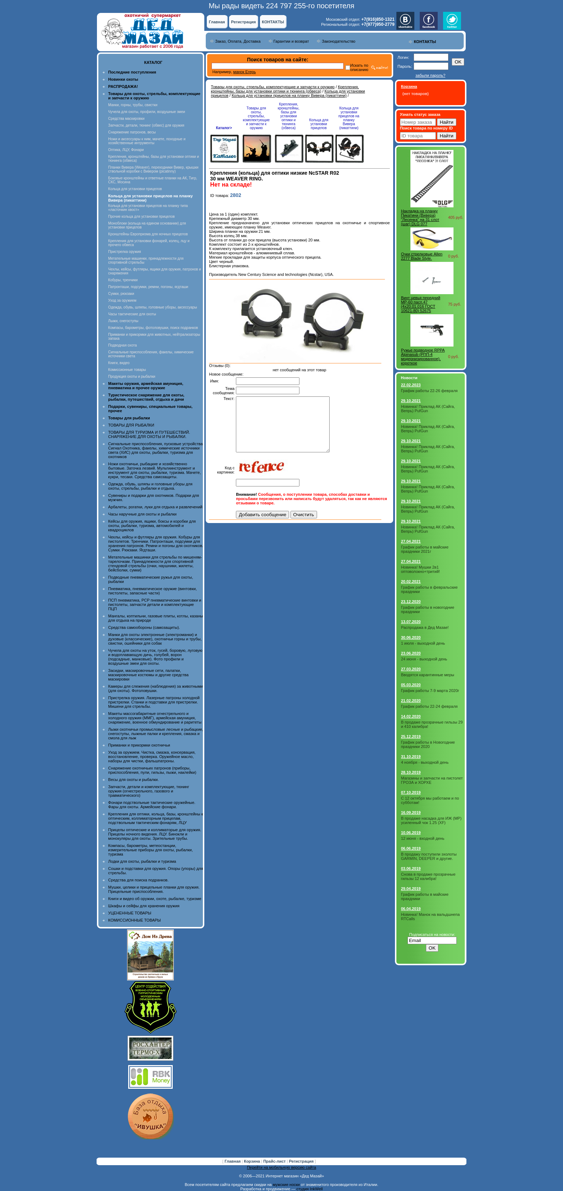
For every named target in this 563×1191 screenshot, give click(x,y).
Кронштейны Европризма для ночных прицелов (148, 234)
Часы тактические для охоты (132, 314)
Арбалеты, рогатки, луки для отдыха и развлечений (155, 507)
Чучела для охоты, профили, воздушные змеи (146, 112)
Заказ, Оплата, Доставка (237, 41)
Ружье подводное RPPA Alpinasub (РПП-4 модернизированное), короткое (423, 356)
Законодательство (338, 41)
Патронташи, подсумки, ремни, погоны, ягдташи (148, 287)
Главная (217, 22)
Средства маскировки (126, 119)
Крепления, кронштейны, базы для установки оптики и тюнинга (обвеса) (285, 89)
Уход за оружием (122, 300)
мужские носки (286, 1184)
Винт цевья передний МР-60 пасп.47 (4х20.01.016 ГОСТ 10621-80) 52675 (420, 304)
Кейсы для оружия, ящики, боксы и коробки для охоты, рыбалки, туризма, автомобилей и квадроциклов (152, 525)
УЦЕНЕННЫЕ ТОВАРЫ (129, 913)
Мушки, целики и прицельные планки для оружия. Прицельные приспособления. (154, 889)
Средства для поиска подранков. (138, 880)
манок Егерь (244, 72)
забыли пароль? (430, 75)
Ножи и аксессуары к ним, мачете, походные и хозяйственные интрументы (146, 141)
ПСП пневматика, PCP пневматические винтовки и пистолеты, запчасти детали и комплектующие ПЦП (154, 604)
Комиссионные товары (127, 370)
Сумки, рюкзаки (121, 294)
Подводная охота (122, 345)
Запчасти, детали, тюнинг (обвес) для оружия (146, 125)
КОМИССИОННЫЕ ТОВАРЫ (134, 920)
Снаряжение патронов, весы (131, 132)
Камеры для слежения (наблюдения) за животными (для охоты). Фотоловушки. (155, 688)
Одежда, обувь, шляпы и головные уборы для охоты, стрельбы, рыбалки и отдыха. (150, 486)
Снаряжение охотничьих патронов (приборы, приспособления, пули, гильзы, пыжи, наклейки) (152, 770)
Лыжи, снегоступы (123, 321)
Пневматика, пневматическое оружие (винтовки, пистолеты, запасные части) (152, 591)
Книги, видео (119, 363)
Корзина (252, 1161)
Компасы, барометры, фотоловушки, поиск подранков (153, 328)
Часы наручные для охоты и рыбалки (142, 514)
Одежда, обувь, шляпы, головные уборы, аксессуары (152, 307)
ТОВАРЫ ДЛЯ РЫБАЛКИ (131, 425)
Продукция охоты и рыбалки (131, 376)
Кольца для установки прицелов (135, 189)
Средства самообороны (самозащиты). (144, 627)
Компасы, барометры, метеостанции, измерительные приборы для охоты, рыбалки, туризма (150, 849)
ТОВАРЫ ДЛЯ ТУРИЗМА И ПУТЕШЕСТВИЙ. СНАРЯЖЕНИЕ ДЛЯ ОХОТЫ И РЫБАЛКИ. (149, 434)
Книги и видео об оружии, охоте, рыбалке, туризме (154, 898)
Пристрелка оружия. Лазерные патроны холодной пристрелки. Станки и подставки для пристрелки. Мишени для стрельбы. (154, 702)
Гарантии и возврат (291, 41)
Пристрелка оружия (124, 252)
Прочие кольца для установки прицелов (141, 216)
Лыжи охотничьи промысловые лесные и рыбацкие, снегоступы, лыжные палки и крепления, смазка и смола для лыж (155, 733)
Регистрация (243, 22)
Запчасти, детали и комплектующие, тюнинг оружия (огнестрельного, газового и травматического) (148, 791)
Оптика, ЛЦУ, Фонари (126, 150)
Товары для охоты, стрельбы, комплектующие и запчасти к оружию (273, 87)
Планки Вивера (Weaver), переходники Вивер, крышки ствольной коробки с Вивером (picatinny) (153, 169)
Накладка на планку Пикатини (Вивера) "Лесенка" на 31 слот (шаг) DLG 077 (420, 217)
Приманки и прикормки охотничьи (139, 745)
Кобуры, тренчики (123, 280)
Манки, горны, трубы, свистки (132, 105)
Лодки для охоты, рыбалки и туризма (142, 861)
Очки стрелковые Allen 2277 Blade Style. (422, 256)
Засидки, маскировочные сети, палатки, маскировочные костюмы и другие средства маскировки (148, 674)
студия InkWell (309, 1189)
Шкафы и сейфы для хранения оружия (143, 906)
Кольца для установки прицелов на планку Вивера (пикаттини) (289, 95)
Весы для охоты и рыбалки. (133, 779)
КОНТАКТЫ (273, 22)
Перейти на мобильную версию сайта (281, 1167)
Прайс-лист (275, 1161)
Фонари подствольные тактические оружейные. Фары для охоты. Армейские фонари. (151, 804)
